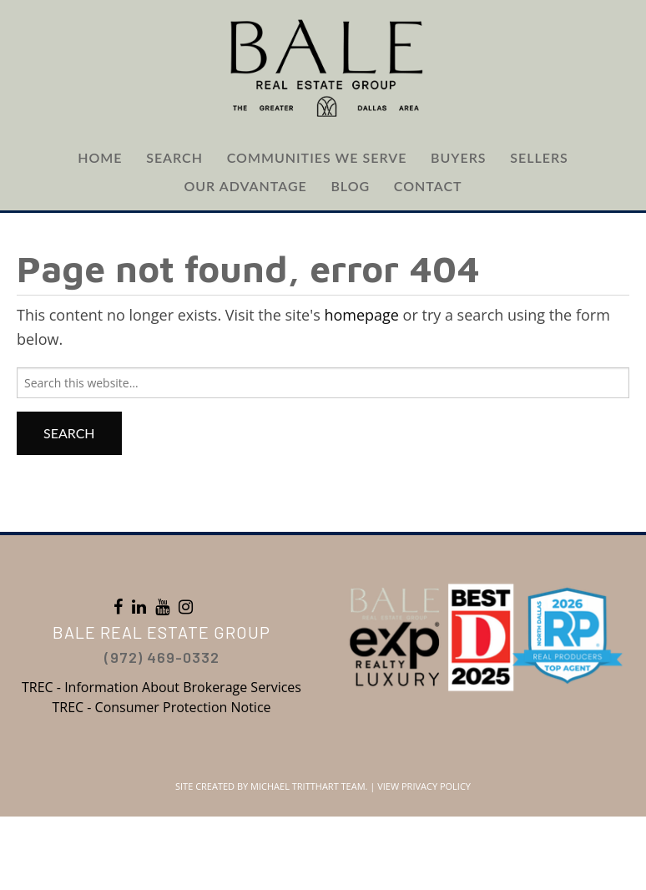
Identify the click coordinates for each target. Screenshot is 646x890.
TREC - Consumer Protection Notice (161, 707)
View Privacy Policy (424, 786)
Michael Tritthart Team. (308, 786)
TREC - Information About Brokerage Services (161, 687)
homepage (361, 315)
